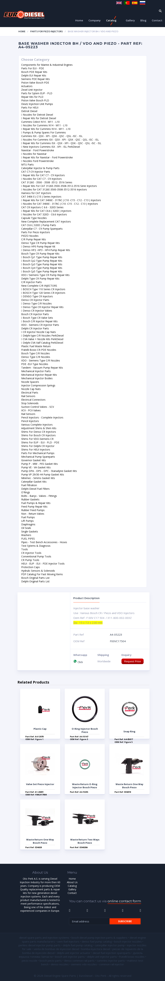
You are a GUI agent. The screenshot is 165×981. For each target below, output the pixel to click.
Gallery (130, 20)
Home (79, 20)
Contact (157, 20)
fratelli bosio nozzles (131, 956)
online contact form (124, 901)
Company (94, 20)
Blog (143, 20)
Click (78, 662)
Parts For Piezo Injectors (46, 31)
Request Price (132, 661)
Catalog (111, 20)
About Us (72, 882)
